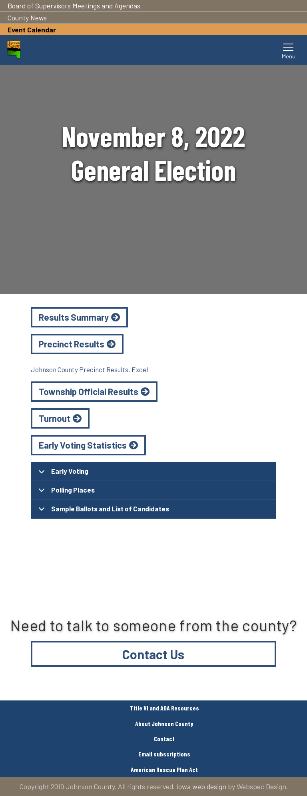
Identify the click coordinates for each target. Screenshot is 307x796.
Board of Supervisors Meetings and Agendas (74, 5)
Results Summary (74, 317)
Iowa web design (201, 786)
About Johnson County (164, 723)
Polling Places (65, 493)
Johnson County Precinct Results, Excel (89, 369)
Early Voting (62, 474)
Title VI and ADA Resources (164, 708)
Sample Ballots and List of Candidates (102, 512)
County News (27, 17)
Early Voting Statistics (83, 445)
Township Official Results (88, 391)
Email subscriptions (164, 754)
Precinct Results (71, 344)
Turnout (54, 418)
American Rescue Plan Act (164, 769)
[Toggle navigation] (289, 50)
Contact (164, 738)
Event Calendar (32, 29)
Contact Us (153, 654)
